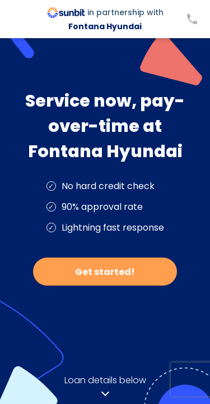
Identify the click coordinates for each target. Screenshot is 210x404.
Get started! (105, 271)
